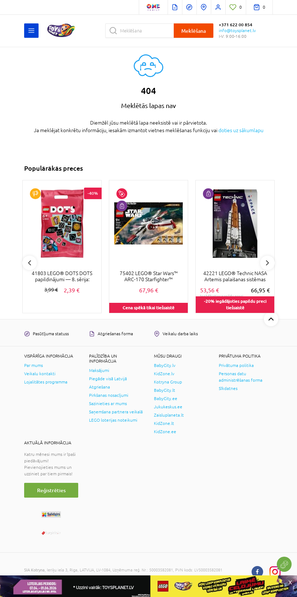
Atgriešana (99, 387)
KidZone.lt (164, 423)
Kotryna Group (168, 382)
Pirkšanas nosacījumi (108, 395)
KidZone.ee (165, 431)
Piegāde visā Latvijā (108, 378)
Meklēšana (193, 31)
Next (267, 263)
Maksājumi (99, 370)
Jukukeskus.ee (168, 406)
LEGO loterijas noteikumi (113, 420)
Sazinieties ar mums (108, 403)
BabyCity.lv (165, 365)
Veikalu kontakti (40, 373)
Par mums (33, 365)
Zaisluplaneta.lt (169, 415)
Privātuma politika (236, 365)
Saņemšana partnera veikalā (116, 411)
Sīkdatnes (228, 388)
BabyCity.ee (165, 398)
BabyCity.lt (164, 390)
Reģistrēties (51, 490)
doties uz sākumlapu (240, 130)
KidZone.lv (164, 373)
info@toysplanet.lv (237, 30)
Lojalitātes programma (45, 382)
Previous (29, 263)
